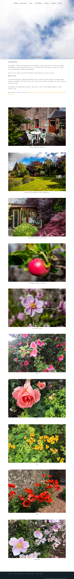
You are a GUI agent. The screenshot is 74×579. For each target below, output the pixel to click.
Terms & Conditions (18, 573)
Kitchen (45, 92)
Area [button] (31, 3)
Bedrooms (50, 92)
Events (46, 3)
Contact (53, 3)
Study (55, 92)
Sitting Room (31, 92)
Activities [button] (38, 3)
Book (59, 3)
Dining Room (38, 92)
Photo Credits (39, 573)
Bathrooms (61, 92)
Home (16, 3)
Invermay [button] (23, 3)
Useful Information (29, 573)
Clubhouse (11, 94)
